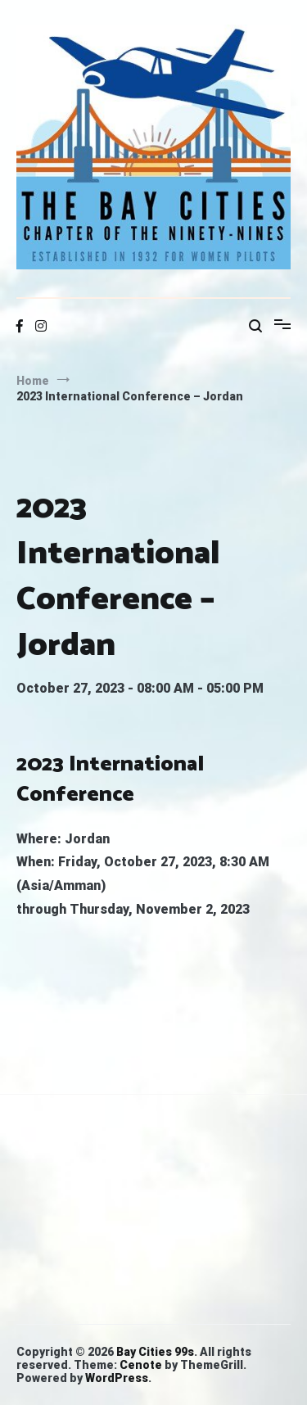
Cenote (141, 1364)
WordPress (116, 1378)
